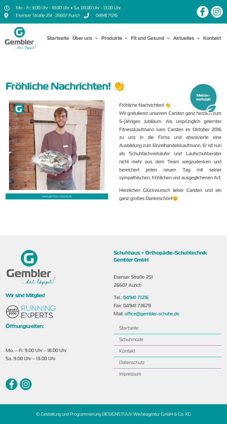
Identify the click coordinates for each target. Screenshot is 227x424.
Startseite (58, 38)
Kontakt (212, 38)
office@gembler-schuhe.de (152, 314)
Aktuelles (186, 38)
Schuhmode (131, 339)
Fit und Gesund (150, 38)
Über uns (85, 38)
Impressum (130, 374)
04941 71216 (136, 297)
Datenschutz (131, 362)
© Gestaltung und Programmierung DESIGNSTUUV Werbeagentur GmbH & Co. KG (113, 414)
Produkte (114, 38)
